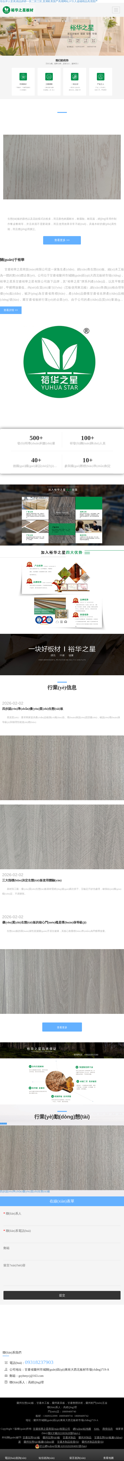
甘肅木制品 (69, 1437)
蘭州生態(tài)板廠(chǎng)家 (39, 1441)
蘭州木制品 (84, 1437)
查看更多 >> (62, 240)
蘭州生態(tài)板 (51, 1437)
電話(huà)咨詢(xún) (15, 1454)
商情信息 (107, 1428)
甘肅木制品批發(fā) (68, 1441)
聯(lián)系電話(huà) (17, 1230)
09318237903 (39, 1362)
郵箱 (6, 1248)
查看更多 (62, 1027)
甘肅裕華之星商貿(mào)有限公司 (51, 1428)
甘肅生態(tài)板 (31, 1437)
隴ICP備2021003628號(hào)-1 (64, 1433)
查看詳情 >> (11, 310)
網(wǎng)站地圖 (82, 1428)
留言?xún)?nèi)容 (14, 1265)
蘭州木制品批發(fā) (93, 1441)
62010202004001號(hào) (61, 1446)
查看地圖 (108, 1454)
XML (97, 1428)
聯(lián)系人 (12, 1213)
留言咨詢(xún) (77, 1454)
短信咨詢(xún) (47, 1454)
